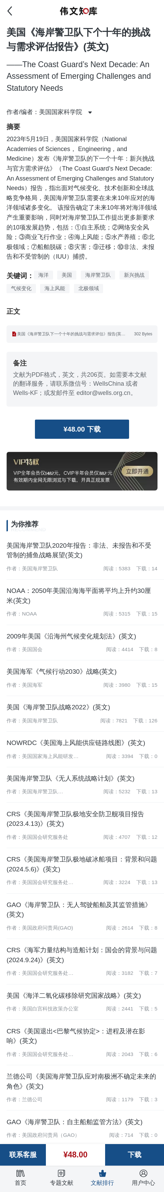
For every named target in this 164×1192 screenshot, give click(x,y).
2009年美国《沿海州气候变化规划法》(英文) (71, 636)
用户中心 (143, 1178)
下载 (134, 1154)
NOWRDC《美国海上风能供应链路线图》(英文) (76, 742)
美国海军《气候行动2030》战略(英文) (61, 671)
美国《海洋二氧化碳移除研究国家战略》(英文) (74, 995)
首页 (20, 1178)
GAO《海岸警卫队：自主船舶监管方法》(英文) (74, 1122)
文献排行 (102, 1178)
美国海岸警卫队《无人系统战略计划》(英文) (71, 778)
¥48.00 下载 (81, 429)
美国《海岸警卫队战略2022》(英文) (58, 707)
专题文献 (61, 1178)
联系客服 (23, 1154)
